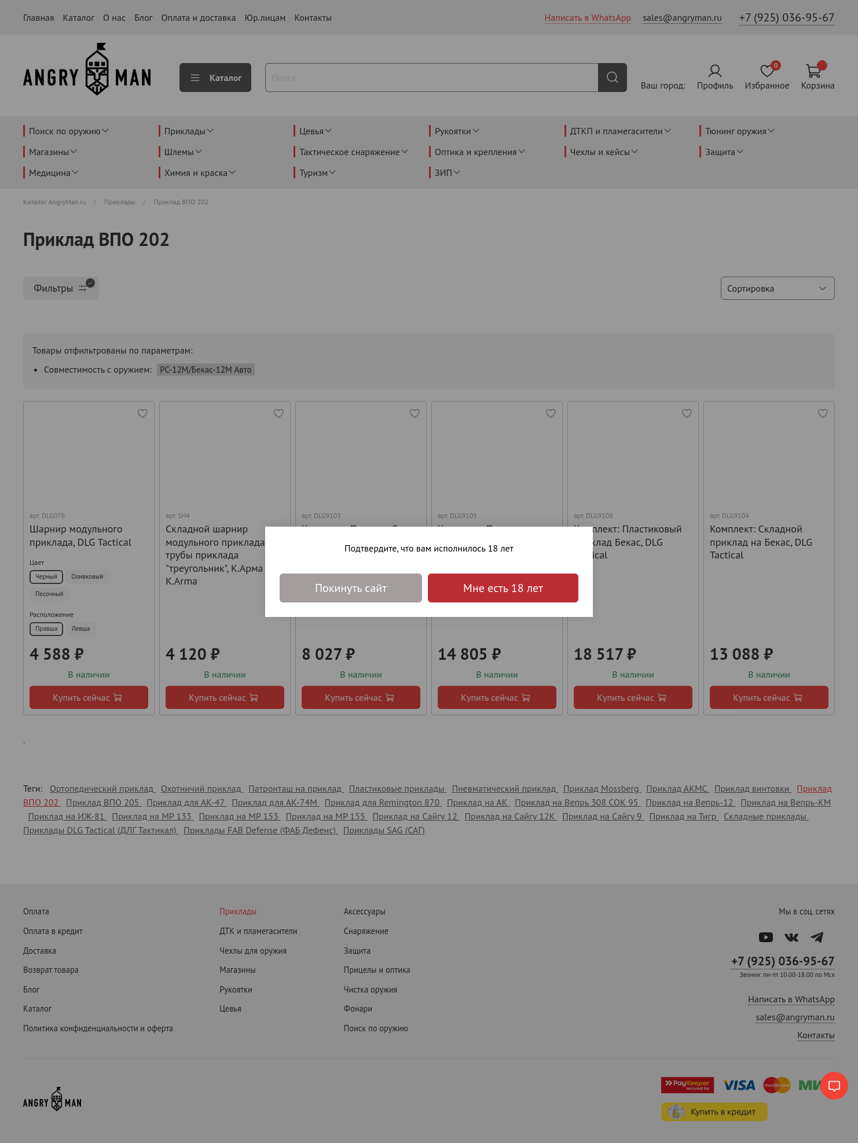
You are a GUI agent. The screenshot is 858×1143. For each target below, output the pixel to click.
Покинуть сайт (351, 588)
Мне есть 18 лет (503, 588)
